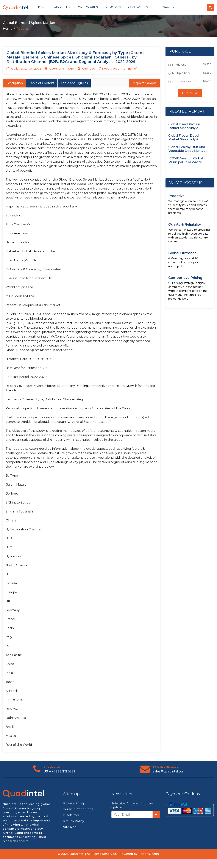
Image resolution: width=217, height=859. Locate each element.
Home (41, 7)
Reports (113, 7)
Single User (180, 64)
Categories (88, 7)
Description (14, 83)
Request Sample (144, 83)
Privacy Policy (74, 803)
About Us (62, 7)
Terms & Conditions (78, 809)
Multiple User (181, 73)
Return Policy (73, 821)
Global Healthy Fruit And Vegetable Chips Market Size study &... (186, 149)
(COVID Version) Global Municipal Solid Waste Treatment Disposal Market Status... (189, 160)
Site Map (70, 827)
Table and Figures (74, 83)
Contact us (138, 7)
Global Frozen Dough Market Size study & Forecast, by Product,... (185, 137)
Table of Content (41, 83)
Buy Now (190, 93)
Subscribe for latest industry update (132, 805)
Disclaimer (71, 815)
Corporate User (182, 81)
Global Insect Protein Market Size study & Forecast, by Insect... (184, 126)
